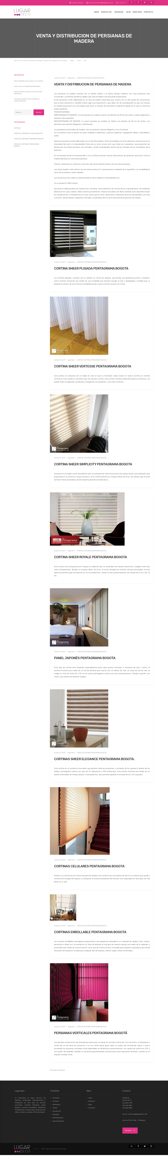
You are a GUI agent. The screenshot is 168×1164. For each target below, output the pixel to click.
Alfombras (56, 1113)
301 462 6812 (127, 1114)
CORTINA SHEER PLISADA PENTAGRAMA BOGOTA (100, 268)
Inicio (96, 12)
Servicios (118, 12)
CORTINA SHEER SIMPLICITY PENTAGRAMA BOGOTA (94, 466)
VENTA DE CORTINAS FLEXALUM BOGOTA (90, 78)
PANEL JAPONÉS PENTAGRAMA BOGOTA (91, 662)
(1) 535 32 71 (127, 1109)
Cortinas (56, 1110)
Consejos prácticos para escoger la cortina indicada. (27, 100)
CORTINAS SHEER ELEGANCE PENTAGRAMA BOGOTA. (95, 765)
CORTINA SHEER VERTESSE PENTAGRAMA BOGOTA (101, 366)
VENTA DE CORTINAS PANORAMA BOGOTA (29, 139)
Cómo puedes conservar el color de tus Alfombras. (28, 93)
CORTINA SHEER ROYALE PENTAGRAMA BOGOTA (99, 561)
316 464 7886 (127, 1117)
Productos (106, 12)
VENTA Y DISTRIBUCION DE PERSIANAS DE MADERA (102, 84)
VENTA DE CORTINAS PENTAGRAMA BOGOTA (91, 262)
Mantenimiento (58, 1127)
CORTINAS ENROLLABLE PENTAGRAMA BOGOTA (98, 940)
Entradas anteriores (57, 1079)
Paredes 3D (57, 1120)
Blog (128, 12)
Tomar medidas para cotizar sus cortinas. (29, 81)
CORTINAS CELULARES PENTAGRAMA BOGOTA (97, 874)
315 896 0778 (127, 1112)
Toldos (55, 1117)
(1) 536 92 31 (122, 2)
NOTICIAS (17, 128)
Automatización (58, 1130)
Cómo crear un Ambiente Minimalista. (27, 86)
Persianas (56, 1107)
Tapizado (56, 1123)
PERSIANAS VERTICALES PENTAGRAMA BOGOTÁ (99, 1041)
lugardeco (71, 78)
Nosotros (137, 12)
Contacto (148, 12)
